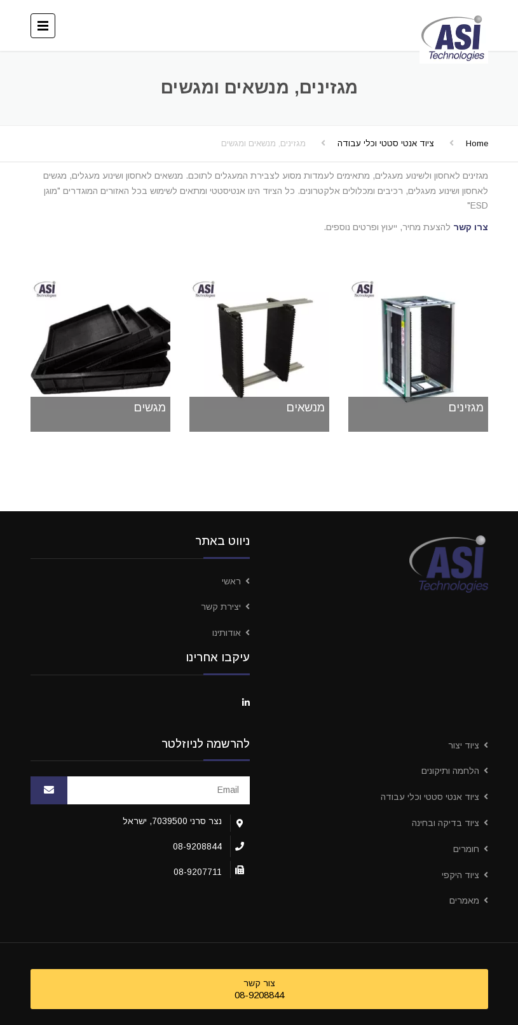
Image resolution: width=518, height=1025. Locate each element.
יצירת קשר (221, 607)
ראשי (231, 581)
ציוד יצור (463, 745)
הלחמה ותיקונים (450, 771)
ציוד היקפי (460, 875)
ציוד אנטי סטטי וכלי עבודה (385, 143)
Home (477, 143)
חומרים (466, 849)
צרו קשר (470, 227)
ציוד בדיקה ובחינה (445, 823)
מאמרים (464, 900)
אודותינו (226, 633)
